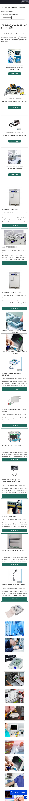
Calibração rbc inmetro (6, 17)
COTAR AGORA (14, 74)
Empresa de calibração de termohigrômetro (10, 14)
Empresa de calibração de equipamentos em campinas (12, 21)
